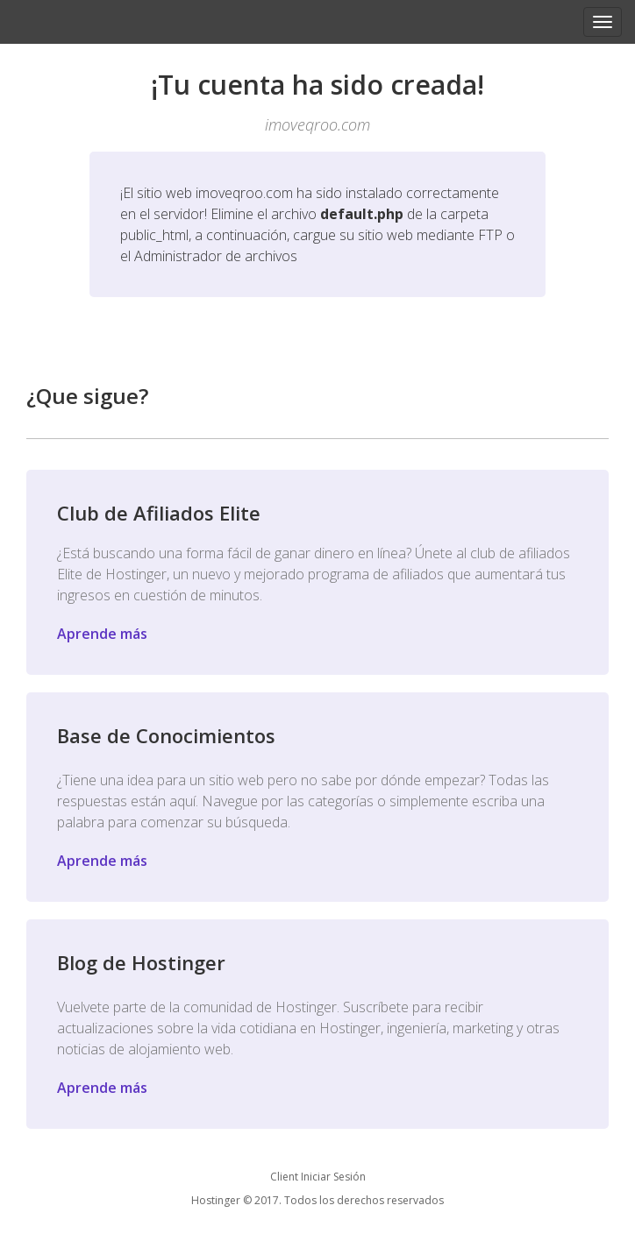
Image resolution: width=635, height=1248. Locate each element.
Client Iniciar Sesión (318, 1176)
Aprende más (102, 633)
